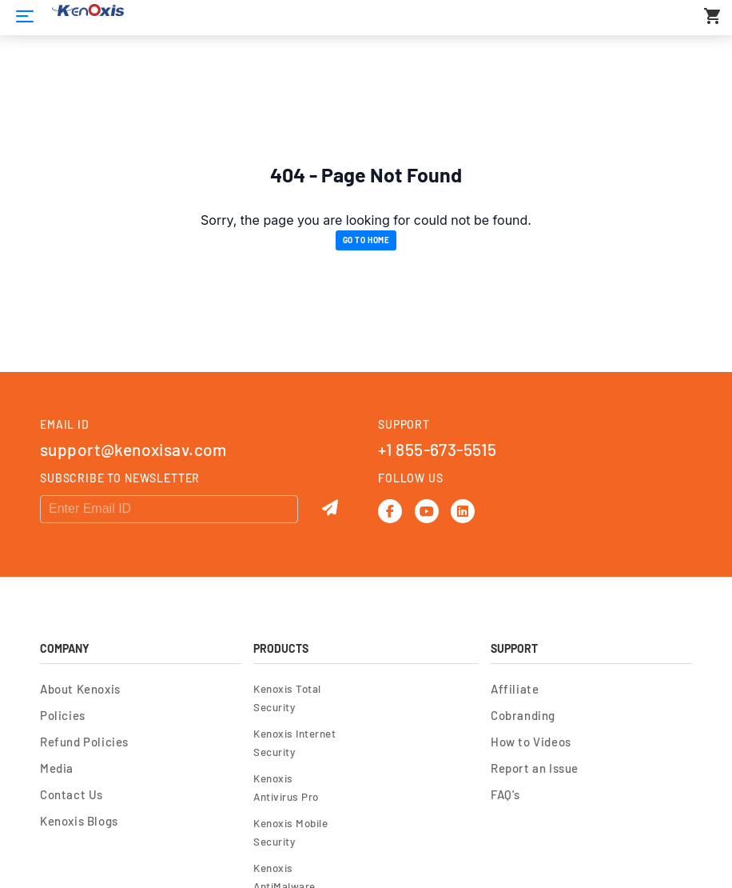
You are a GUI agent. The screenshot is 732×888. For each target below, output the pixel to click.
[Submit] (330, 508)
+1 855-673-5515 (437, 449)
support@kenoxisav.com (133, 449)
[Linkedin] (463, 511)
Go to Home (366, 240)
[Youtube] (427, 511)
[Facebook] (390, 511)
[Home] (25, 16)
